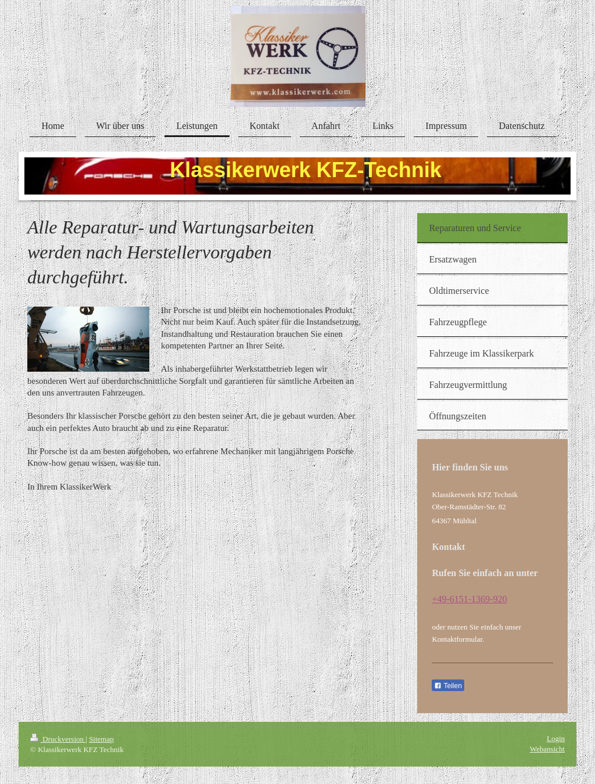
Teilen (447, 686)
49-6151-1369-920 (472, 599)
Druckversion (57, 739)
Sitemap (101, 739)
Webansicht (547, 749)
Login (556, 738)
